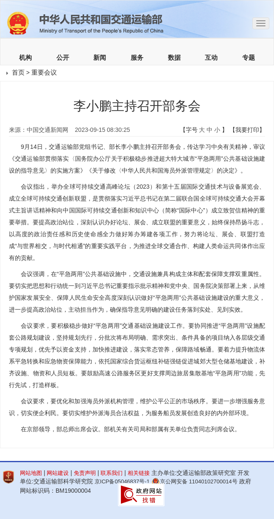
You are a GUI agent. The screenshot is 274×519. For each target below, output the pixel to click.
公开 (62, 57)
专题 (248, 57)
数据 (174, 57)
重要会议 (44, 72)
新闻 (99, 57)
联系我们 (112, 473)
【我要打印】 (247, 129)
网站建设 (58, 473)
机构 (25, 57)
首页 (18, 72)
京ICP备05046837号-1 (122, 481)
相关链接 (139, 473)
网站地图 (31, 473)
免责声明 (85, 473)
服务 (137, 57)
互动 (211, 57)
